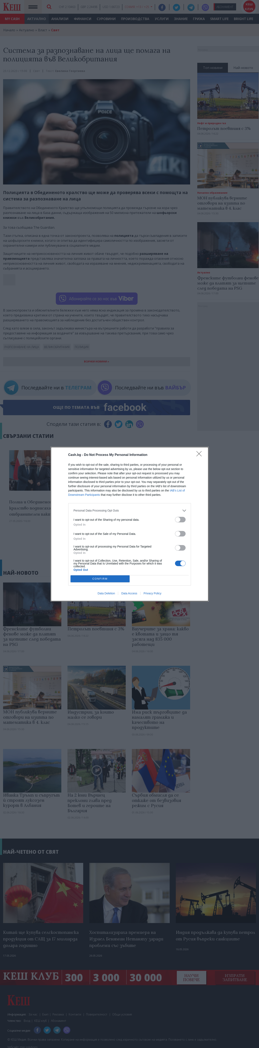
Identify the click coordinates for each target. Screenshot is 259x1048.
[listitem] (130, 510)
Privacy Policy (152, 593)
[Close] (200, 455)
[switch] (180, 519)
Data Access (129, 593)
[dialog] (129, 524)
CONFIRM (100, 578)
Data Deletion (106, 593)
